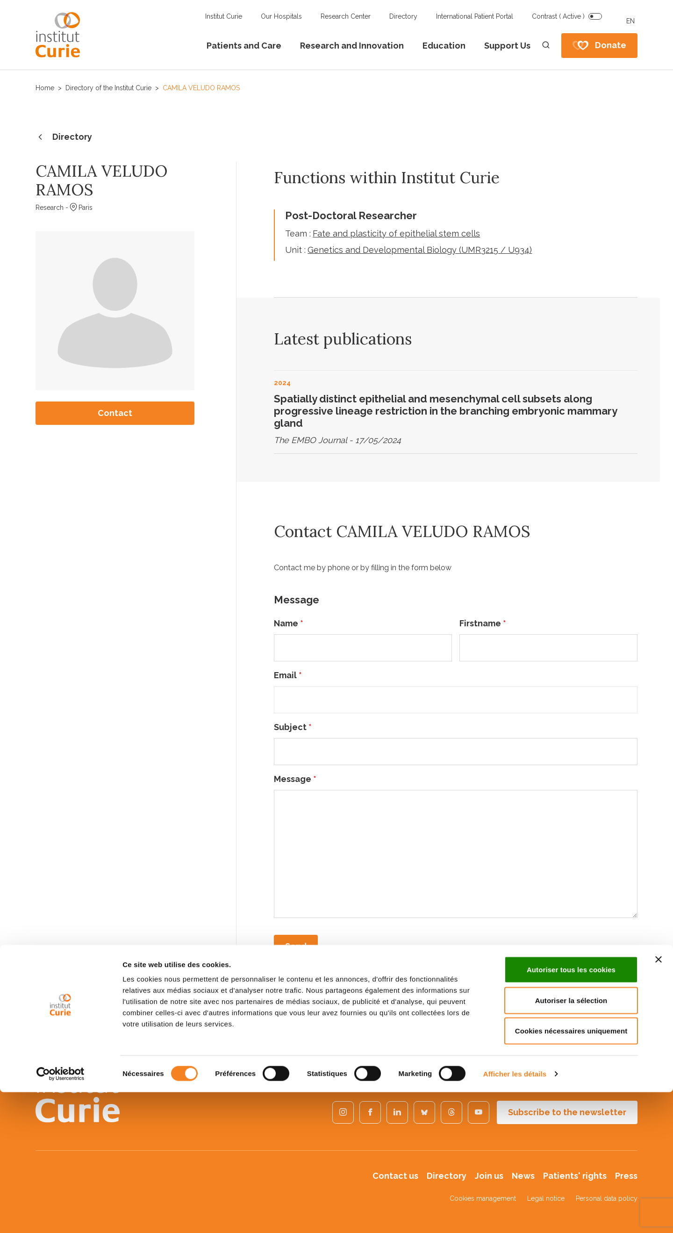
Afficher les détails (514, 1215)
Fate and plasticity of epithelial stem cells (396, 233)
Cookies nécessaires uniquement (571, 1172)
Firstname (482, 623)
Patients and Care (244, 45)
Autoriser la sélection (571, 1141)
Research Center (346, 16)
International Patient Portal (474, 16)
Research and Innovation (352, 45)
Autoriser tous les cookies (571, 1110)
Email (288, 675)
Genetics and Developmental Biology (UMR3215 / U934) (420, 250)
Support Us (507, 45)
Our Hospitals (281, 16)
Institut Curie (223, 16)
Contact (115, 413)
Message (295, 779)
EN (630, 21)
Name (288, 623)
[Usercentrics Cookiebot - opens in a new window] (60, 1215)
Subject (293, 727)
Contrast (558, 16)
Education (443, 45)
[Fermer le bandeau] (658, 1100)
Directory (403, 16)
